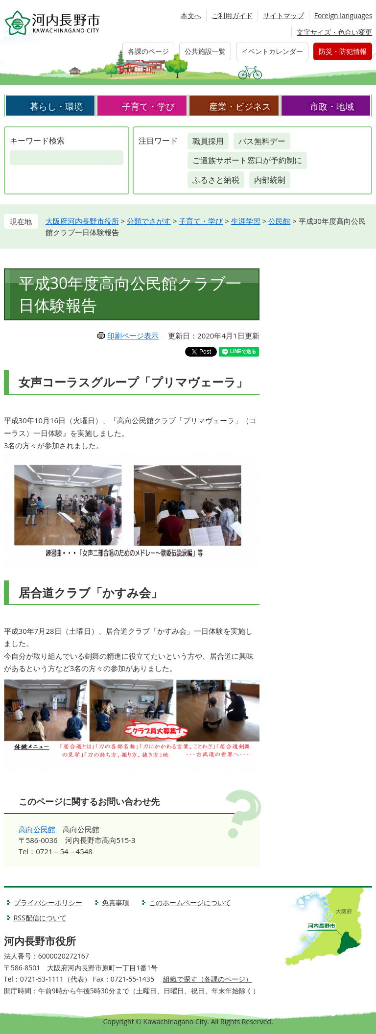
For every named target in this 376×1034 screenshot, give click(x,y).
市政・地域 (332, 106)
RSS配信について (40, 917)
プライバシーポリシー (48, 902)
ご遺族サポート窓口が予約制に (247, 160)
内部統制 (269, 179)
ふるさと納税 (215, 179)
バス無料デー (261, 141)
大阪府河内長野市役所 (82, 221)
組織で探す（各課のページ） (207, 979)
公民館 (279, 221)
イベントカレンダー (272, 51)
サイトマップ (283, 15)
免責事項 (115, 902)
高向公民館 (37, 829)
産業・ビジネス (240, 106)
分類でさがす (149, 221)
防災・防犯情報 (343, 51)
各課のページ (148, 51)
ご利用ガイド (232, 15)
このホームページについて (190, 902)
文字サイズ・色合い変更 (334, 32)
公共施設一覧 (205, 51)
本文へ (191, 15)
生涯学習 (245, 221)
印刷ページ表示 (133, 335)
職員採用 (208, 141)
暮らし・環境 (56, 106)
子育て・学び (148, 106)
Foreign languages (343, 15)
